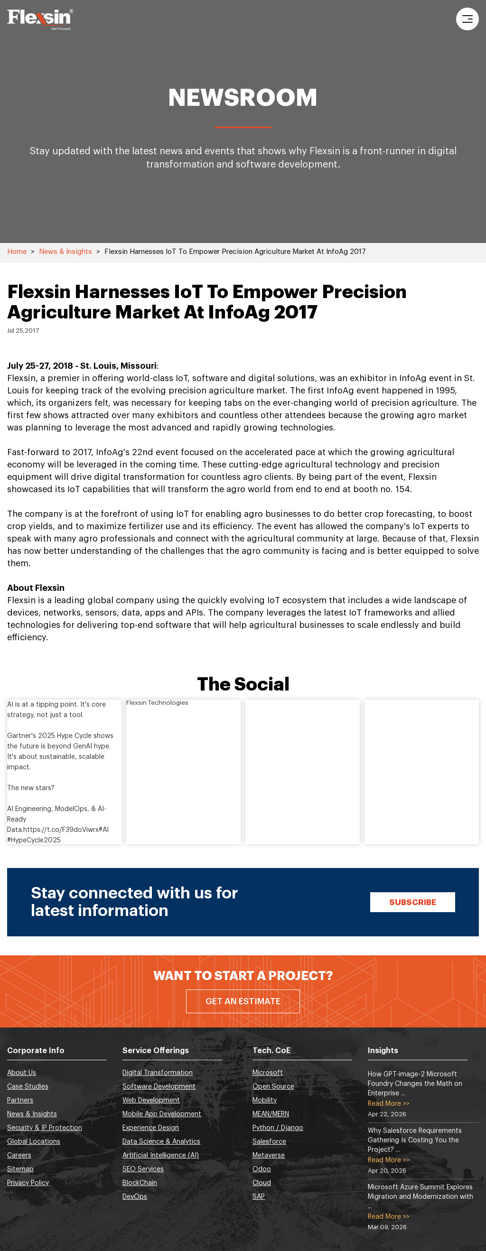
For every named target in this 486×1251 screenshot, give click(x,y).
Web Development (151, 1100)
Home (17, 251)
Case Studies (27, 1086)
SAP (258, 1197)
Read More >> (389, 1104)
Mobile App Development (161, 1114)
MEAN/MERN (270, 1114)
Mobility (264, 1100)
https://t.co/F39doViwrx (61, 830)
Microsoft (267, 1073)
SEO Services (143, 1169)
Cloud (261, 1183)
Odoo (261, 1169)
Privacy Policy (28, 1183)
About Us (21, 1073)
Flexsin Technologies (157, 703)
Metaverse (268, 1155)
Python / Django (277, 1128)
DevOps (134, 1197)
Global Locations (33, 1142)
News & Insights (65, 251)
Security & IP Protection (44, 1128)
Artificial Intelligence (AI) (160, 1155)
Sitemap (20, 1169)
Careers (19, 1155)
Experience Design (150, 1128)
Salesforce (269, 1142)
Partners (20, 1100)
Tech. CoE (271, 1051)
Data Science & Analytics (161, 1142)
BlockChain (139, 1183)
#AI (104, 830)
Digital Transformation (157, 1073)
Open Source (273, 1086)
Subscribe (412, 902)
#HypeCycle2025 (34, 840)
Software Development (159, 1086)
